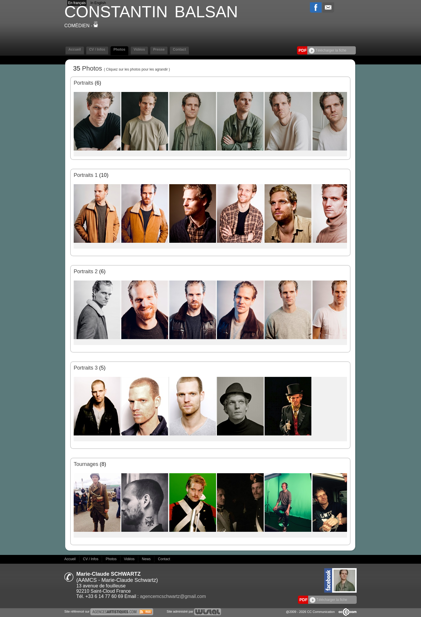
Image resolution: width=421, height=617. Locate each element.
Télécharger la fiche (327, 50)
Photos (119, 49)
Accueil (74, 49)
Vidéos (139, 49)
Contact (179, 49)
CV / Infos (97, 49)
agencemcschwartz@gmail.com (173, 596)
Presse (159, 49)
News (146, 559)
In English (98, 3)
